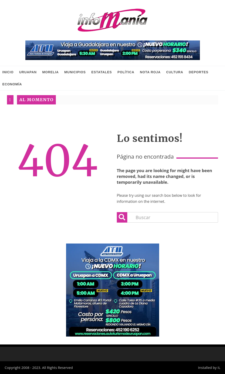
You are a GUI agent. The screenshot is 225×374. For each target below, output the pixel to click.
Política (126, 72)
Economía (12, 84)
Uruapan (28, 72)
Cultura (174, 72)
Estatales (101, 72)
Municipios (75, 72)
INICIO (7, 72)
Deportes (198, 72)
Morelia (50, 72)
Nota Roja (150, 72)
